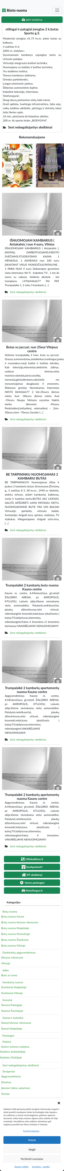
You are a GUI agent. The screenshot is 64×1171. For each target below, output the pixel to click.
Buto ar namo (9, 975)
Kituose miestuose (12, 957)
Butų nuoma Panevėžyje (15, 933)
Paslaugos (8, 1035)
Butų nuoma (10, 911)
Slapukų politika (21, 1166)
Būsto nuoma (14, 10)
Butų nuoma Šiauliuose (15, 939)
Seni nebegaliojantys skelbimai (28, 291)
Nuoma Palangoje (11, 1004)
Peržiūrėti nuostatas (32, 1158)
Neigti (32, 1149)
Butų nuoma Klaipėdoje (15, 928)
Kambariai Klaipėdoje (13, 987)
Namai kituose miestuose (16, 1022)
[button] (59, 1102)
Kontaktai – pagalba (41, 1166)
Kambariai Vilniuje (12, 993)
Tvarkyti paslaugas (31, 1131)
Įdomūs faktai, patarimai (15, 1088)
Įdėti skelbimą (32, 19)
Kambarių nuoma (13, 982)
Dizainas (6, 1082)
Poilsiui (7, 1041)
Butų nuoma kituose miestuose (19, 922)
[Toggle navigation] (57, 10)
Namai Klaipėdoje (11, 1028)
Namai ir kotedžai (13, 1017)
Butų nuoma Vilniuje (13, 945)
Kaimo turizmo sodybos (15, 1046)
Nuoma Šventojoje (12, 1010)
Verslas (5, 1093)
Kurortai (7, 1000)
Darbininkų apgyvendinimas (19, 952)
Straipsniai (9, 1071)
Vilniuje (5, 963)
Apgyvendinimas (11, 1076)
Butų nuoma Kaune (12, 916)
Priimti (32, 1140)
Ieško (6, 970)
